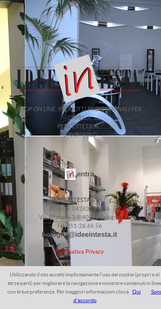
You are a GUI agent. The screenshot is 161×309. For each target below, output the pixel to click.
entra (85, 174)
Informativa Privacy (79, 251)
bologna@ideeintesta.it (79, 234)
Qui (136, 291)
